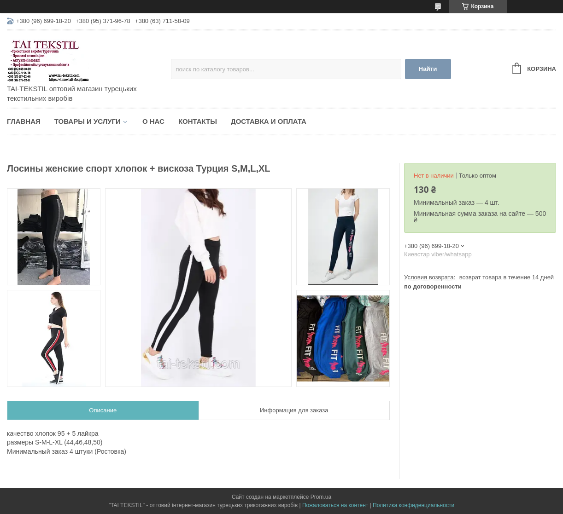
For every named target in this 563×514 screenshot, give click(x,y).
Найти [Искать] (428, 68)
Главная (24, 121)
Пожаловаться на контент (335, 505)
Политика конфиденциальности (413, 505)
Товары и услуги (87, 121)
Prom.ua (321, 497)
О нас (153, 121)
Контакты (197, 121)
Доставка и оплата (268, 121)
